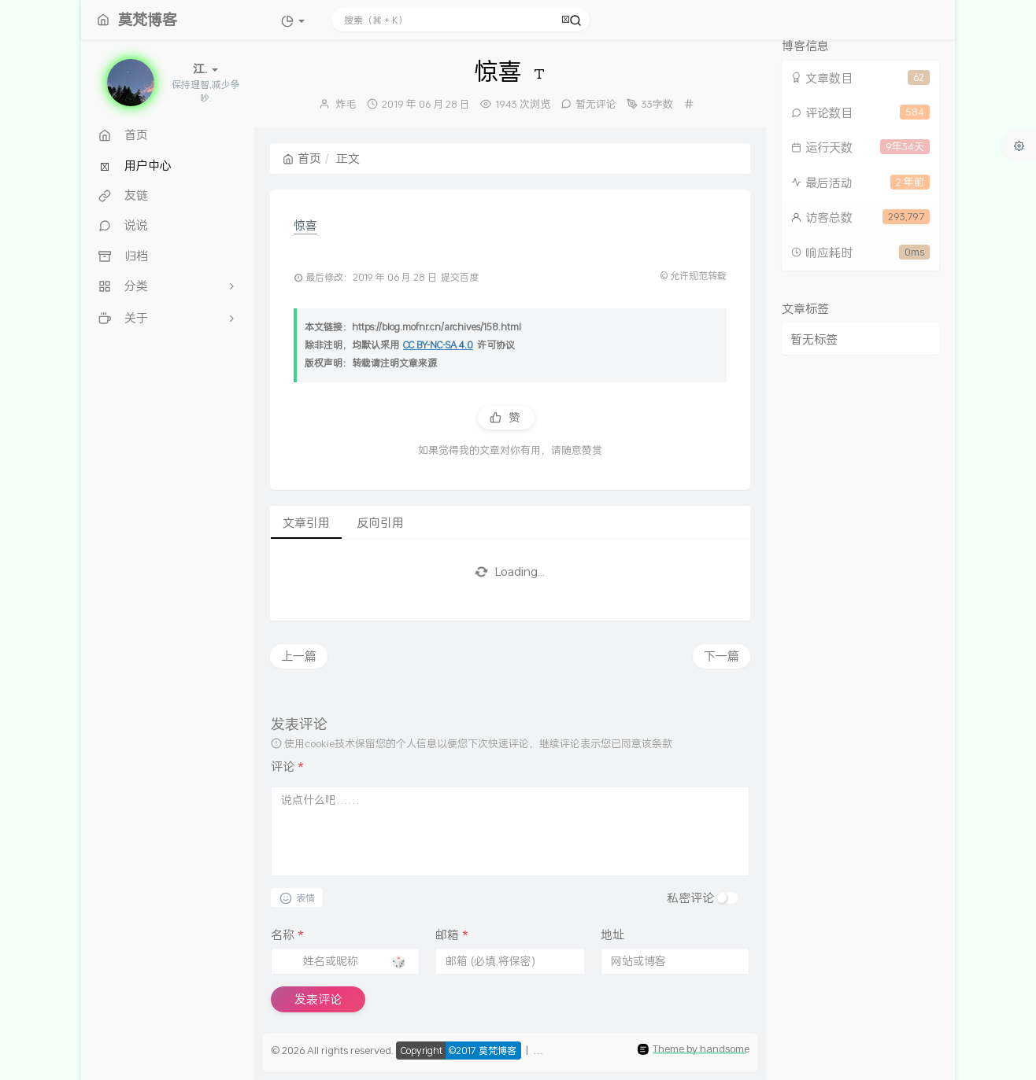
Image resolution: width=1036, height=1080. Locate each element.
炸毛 (346, 104)
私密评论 (690, 897)
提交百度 (460, 277)
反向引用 (380, 522)
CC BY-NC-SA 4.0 (438, 345)
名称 (287, 935)
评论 (287, 766)
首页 (302, 158)
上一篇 (298, 656)
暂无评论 (595, 104)
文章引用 (306, 522)
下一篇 (721, 656)
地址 (612, 935)
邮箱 (451, 935)
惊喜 (305, 225)
